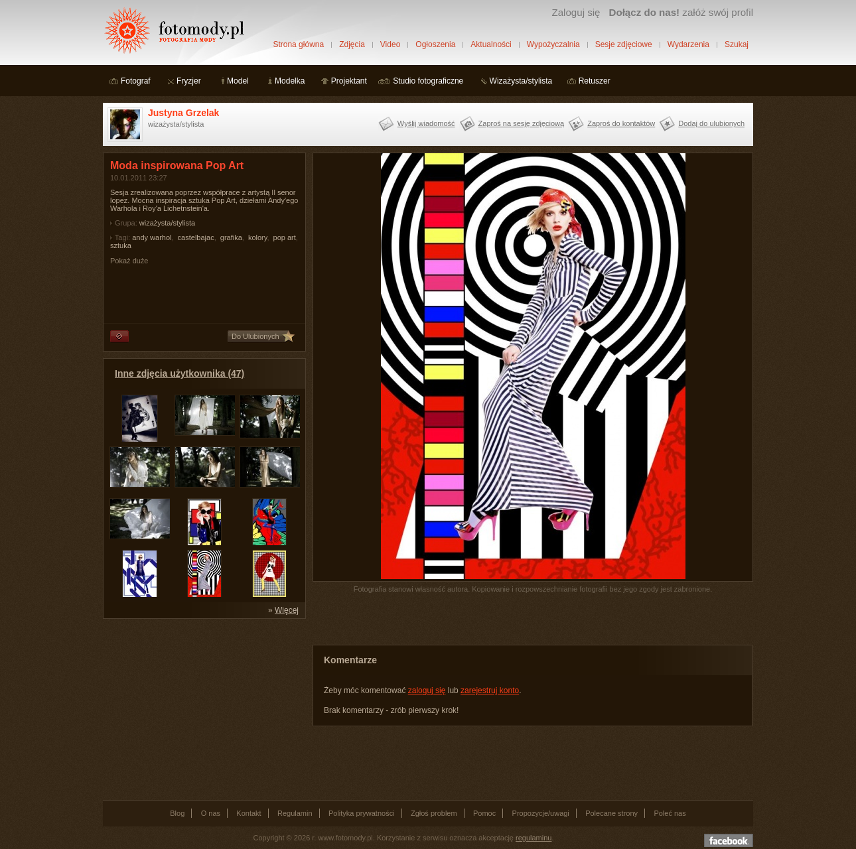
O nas (210, 813)
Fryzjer (189, 81)
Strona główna (298, 44)
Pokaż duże (129, 261)
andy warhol (151, 237)
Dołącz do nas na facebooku (728, 840)
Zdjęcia (352, 44)
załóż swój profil (681, 12)
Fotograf (136, 81)
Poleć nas (669, 813)
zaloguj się (427, 690)
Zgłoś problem (434, 813)
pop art (284, 237)
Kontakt (248, 813)
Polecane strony (611, 813)
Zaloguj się (575, 12)
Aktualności (490, 44)
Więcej (287, 610)
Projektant (349, 81)
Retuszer (594, 81)
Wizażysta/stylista (521, 81)
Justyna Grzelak (183, 112)
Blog (177, 813)
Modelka (290, 81)
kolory (257, 237)
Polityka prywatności (361, 813)
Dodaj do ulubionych (711, 123)
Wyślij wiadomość (426, 123)
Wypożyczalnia (553, 44)
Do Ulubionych (255, 336)
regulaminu (533, 838)
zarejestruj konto (490, 690)
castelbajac (196, 237)
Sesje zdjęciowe (623, 44)
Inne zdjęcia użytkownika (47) (179, 373)
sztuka (120, 245)
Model (238, 81)
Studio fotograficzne (428, 81)
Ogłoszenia (435, 44)
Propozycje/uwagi (540, 813)
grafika (231, 237)
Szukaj (737, 44)
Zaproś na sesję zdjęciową (521, 123)
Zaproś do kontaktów (621, 123)
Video (390, 44)
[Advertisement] (202, 708)
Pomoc (484, 813)
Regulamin (295, 813)
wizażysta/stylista (167, 223)
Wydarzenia (688, 44)
